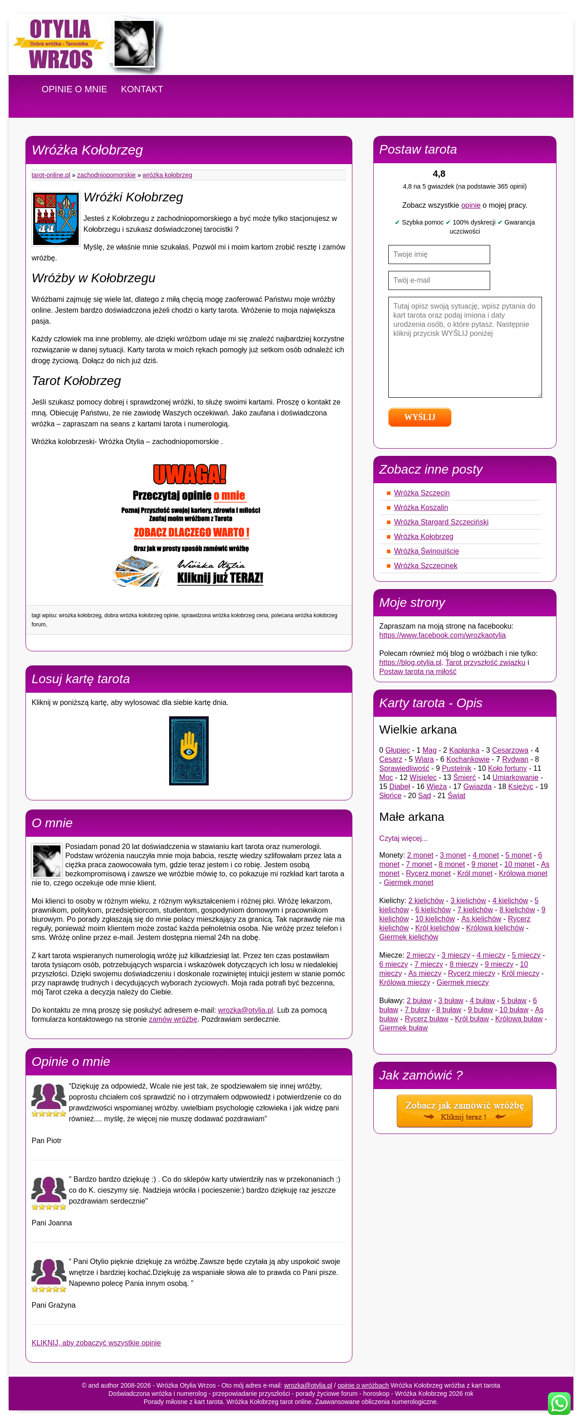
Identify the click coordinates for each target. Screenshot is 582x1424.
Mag (429, 750)
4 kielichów (510, 900)
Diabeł (399, 786)
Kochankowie (468, 759)
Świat (456, 795)
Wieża (436, 786)
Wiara (424, 759)
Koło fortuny (507, 768)
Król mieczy (520, 973)
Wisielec (423, 777)
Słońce (390, 795)
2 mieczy (420, 955)
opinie (471, 205)
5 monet (519, 855)
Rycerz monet (428, 873)
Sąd (424, 795)
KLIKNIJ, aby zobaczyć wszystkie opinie (96, 1343)
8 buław (449, 1010)
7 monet (419, 864)
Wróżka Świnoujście (426, 551)
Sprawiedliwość (404, 768)
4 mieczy (491, 955)
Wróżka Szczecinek (425, 566)
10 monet (519, 864)
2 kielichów (426, 900)
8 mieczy (464, 964)
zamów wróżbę (173, 1019)
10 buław (513, 1010)
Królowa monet (523, 873)
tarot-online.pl (50, 175)
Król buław (472, 1019)
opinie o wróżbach (363, 1385)
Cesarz (390, 759)
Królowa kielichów (495, 928)
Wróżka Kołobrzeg (167, 175)
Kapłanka (464, 750)
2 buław (419, 1000)
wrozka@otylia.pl (245, 1010)
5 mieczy (526, 955)
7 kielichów (475, 910)
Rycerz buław (426, 1019)
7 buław (417, 1010)
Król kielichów (437, 928)
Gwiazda (477, 786)
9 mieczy (499, 964)
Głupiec (397, 750)
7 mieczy (428, 964)
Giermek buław (403, 1028)
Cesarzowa (510, 750)
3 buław (450, 1000)
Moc (386, 777)
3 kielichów (468, 900)
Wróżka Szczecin (422, 493)
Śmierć (464, 777)
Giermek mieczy (462, 982)
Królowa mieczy (404, 982)
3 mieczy (456, 955)
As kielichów (482, 919)
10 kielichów (435, 919)
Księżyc (520, 786)
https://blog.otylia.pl (410, 662)
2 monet (420, 855)
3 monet (453, 855)
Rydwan (515, 759)
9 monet (485, 864)
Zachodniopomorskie (106, 175)
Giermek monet (408, 882)
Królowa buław (518, 1019)
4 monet (486, 855)
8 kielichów (517, 910)
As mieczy (425, 973)
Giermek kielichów (408, 937)
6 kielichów (433, 910)
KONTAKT (142, 89)
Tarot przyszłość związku (486, 662)
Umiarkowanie (515, 777)
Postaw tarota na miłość (418, 671)
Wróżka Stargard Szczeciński (441, 522)
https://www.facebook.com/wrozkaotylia (442, 635)
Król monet (474, 873)
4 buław (482, 1000)
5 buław (514, 1000)
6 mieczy (393, 964)
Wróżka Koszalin (421, 507)
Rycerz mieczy (471, 973)
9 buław (480, 1010)
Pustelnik (457, 768)
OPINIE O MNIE (74, 89)
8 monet (452, 864)
